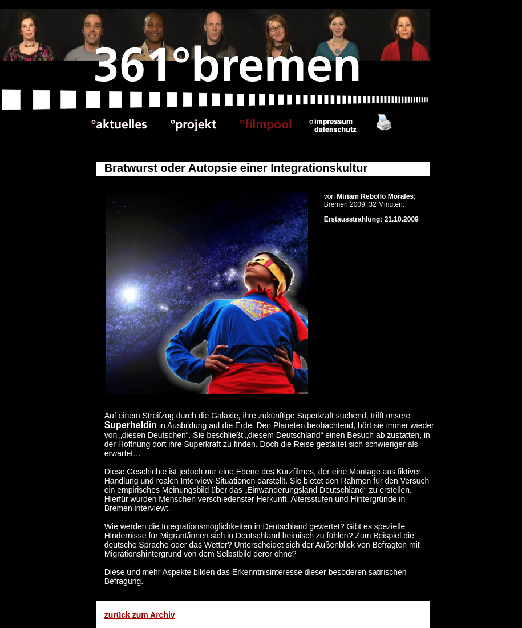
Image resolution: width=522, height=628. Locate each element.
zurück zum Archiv (139, 614)
